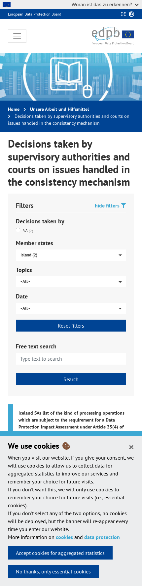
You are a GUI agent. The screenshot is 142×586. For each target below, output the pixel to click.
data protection (102, 537)
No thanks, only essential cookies (53, 571)
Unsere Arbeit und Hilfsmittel (59, 109)
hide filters (110, 205)
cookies (64, 537)
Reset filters (71, 325)
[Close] (131, 446)
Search (71, 379)
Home (13, 109)
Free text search (36, 346)
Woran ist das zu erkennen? (105, 4)
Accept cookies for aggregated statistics (60, 553)
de (123, 14)
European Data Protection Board (34, 14)
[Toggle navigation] (17, 36)
